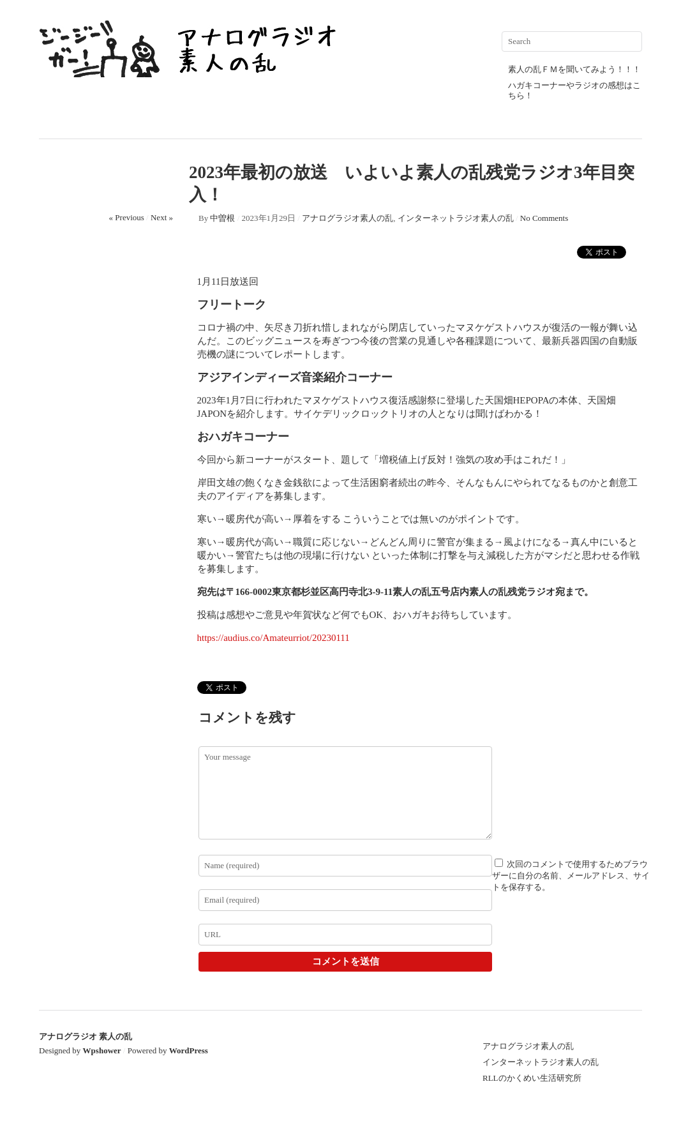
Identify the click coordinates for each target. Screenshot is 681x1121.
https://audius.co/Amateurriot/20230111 (273, 638)
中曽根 (222, 218)
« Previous (126, 217)
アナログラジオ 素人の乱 (85, 1036)
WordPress (188, 1050)
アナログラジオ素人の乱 (347, 218)
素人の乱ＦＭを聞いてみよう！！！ (574, 69)
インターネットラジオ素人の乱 (456, 218)
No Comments (544, 218)
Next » (162, 217)
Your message (345, 792)
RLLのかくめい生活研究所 (532, 1078)
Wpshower (102, 1050)
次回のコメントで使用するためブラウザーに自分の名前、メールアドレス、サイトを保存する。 (571, 875)
